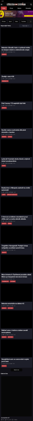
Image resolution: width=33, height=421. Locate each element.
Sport (10, 21)
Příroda (3, 21)
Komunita (28, 8)
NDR (2, 1)
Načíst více (16, 370)
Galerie (19, 8)
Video (16, 21)
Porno (11, 8)
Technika (23, 21)
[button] (29, 21)
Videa (3, 8)
